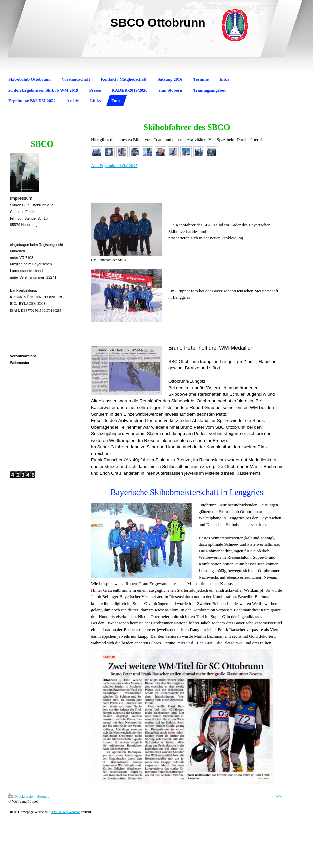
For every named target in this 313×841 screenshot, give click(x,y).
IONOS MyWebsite (65, 812)
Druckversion (21, 796)
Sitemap (43, 796)
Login (280, 795)
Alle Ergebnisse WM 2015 (114, 165)
